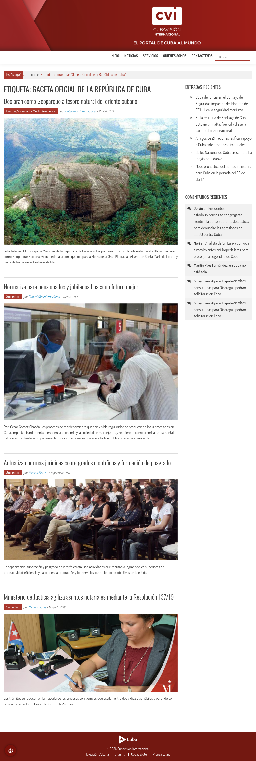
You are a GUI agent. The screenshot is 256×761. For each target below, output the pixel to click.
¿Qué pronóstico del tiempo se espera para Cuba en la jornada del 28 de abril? (223, 173)
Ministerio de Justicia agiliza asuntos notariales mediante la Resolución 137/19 (89, 597)
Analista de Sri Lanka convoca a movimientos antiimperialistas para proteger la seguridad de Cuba (221, 250)
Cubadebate (139, 754)
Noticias (131, 56)
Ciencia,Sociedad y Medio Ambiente (31, 111)
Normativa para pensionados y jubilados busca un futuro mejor (71, 286)
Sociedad (12, 296)
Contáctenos (201, 56)
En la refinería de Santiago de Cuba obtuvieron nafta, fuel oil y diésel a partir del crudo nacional (221, 124)
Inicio (115, 56)
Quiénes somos (174, 56)
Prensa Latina (162, 754)
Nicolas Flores (37, 473)
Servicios (150, 56)
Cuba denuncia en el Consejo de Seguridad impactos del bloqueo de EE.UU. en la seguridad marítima (221, 103)
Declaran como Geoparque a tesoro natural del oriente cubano (70, 101)
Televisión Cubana (97, 754)
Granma (120, 754)
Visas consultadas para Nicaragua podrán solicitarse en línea (220, 287)
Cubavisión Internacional (80, 111)
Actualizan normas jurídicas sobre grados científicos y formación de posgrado (87, 462)
